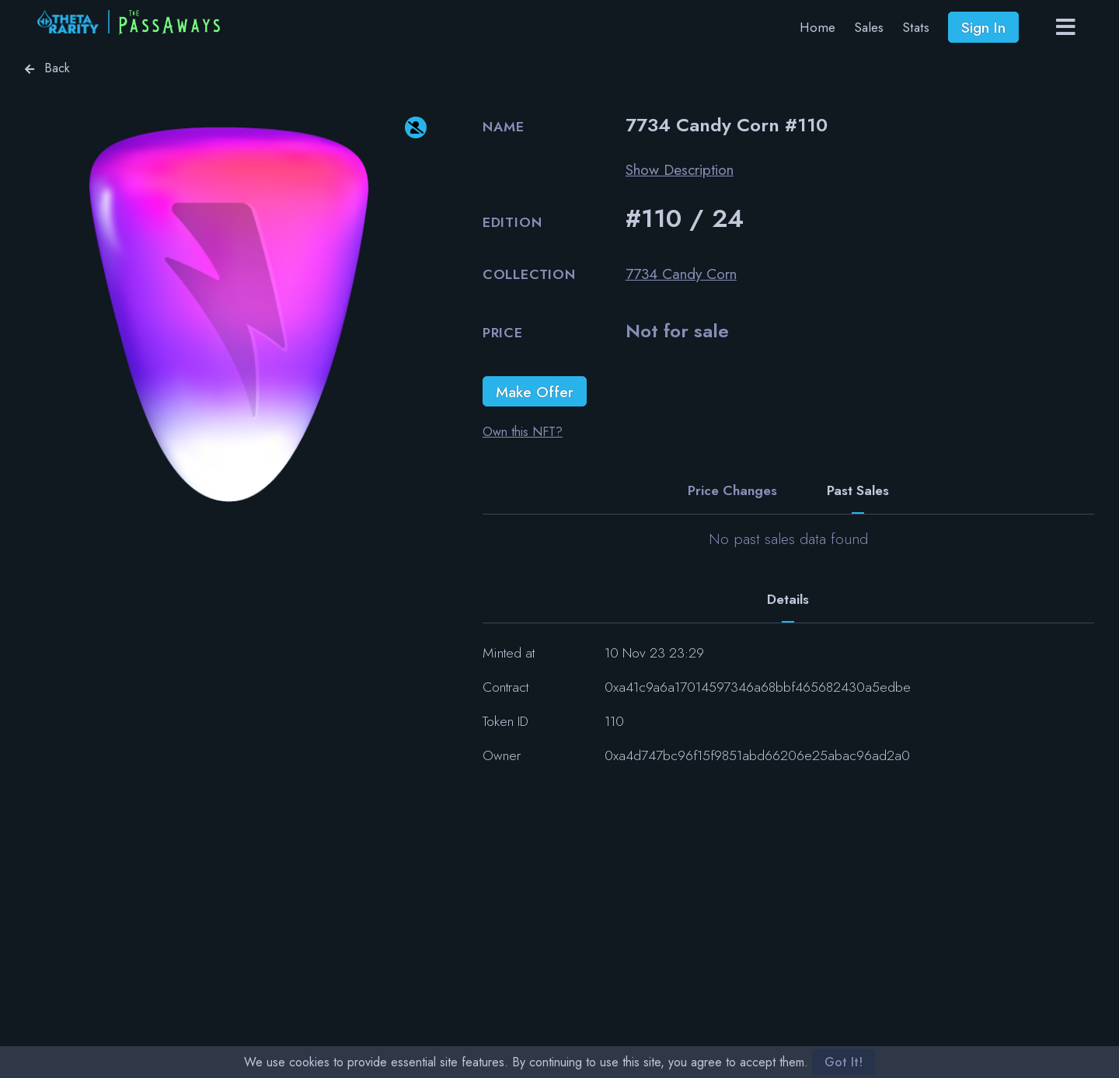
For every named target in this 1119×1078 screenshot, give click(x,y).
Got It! (843, 1062)
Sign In (983, 27)
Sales (869, 27)
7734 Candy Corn (681, 273)
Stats (915, 27)
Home (817, 27)
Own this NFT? (523, 432)
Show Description (680, 169)
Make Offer (534, 392)
